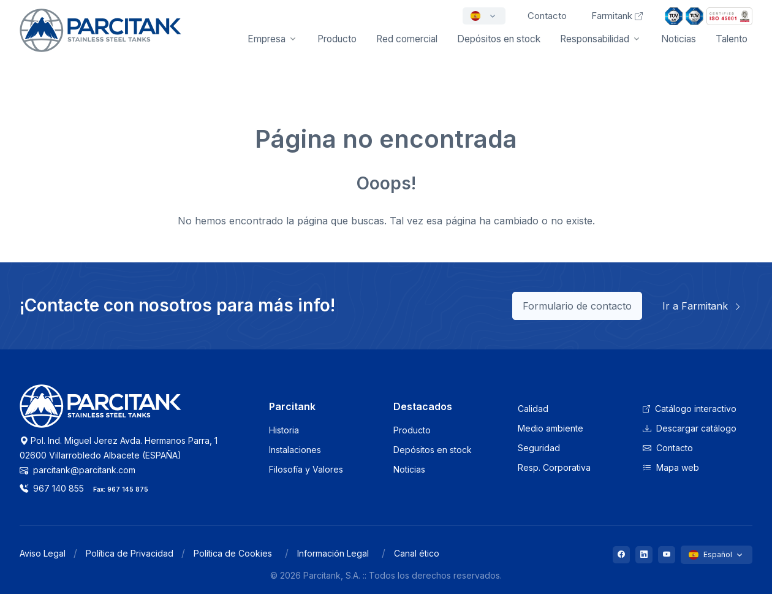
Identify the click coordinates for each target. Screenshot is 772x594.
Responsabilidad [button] (594, 39)
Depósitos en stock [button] (498, 39)
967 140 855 (52, 488)
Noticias (678, 39)
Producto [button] (337, 39)
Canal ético (416, 553)
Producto (412, 430)
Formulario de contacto (577, 306)
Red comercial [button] (406, 39)
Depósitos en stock (432, 449)
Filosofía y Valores (306, 469)
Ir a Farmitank (702, 306)
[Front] (100, 38)
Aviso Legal (43, 553)
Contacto (668, 448)
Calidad (533, 408)
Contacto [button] (547, 15)
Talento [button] (731, 39)
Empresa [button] (267, 39)
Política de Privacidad (129, 553)
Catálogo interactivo (689, 408)
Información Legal (333, 553)
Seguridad (539, 448)
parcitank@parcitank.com (77, 470)
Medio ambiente (550, 428)
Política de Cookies (233, 553)
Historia (284, 430)
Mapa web (671, 467)
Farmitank (617, 15)
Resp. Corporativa (554, 467)
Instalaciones (295, 449)
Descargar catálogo (689, 428)
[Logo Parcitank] (100, 413)
